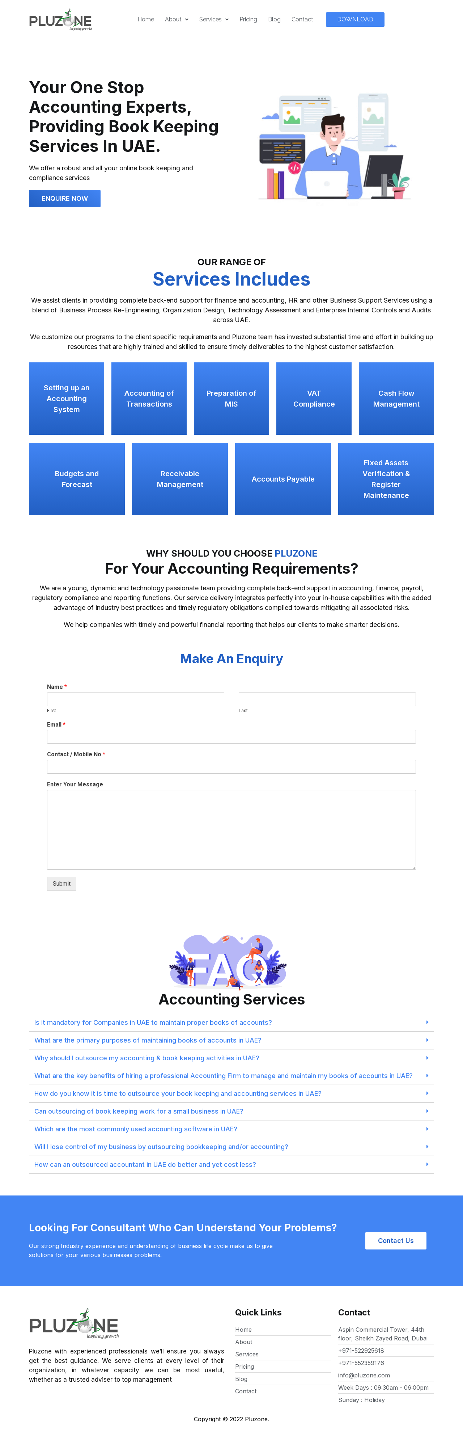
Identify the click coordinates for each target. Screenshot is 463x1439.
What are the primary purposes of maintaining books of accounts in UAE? (148, 1040)
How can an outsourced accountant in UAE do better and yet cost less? (145, 1164)
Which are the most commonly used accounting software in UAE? (135, 1129)
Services (214, 19)
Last (243, 710)
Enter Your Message (75, 784)
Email (56, 724)
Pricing (248, 19)
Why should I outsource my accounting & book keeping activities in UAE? (146, 1058)
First (51, 710)
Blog (274, 19)
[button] (355, 19)
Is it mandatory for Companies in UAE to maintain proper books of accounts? (153, 1022)
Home (145, 19)
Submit (62, 883)
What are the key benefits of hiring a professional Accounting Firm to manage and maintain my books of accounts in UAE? (223, 1076)
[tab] (231, 1023)
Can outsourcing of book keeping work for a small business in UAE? (138, 1111)
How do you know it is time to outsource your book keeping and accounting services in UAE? (178, 1093)
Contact (302, 19)
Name (57, 686)
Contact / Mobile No (76, 754)
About (176, 19)
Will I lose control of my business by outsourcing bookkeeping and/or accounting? (161, 1147)
